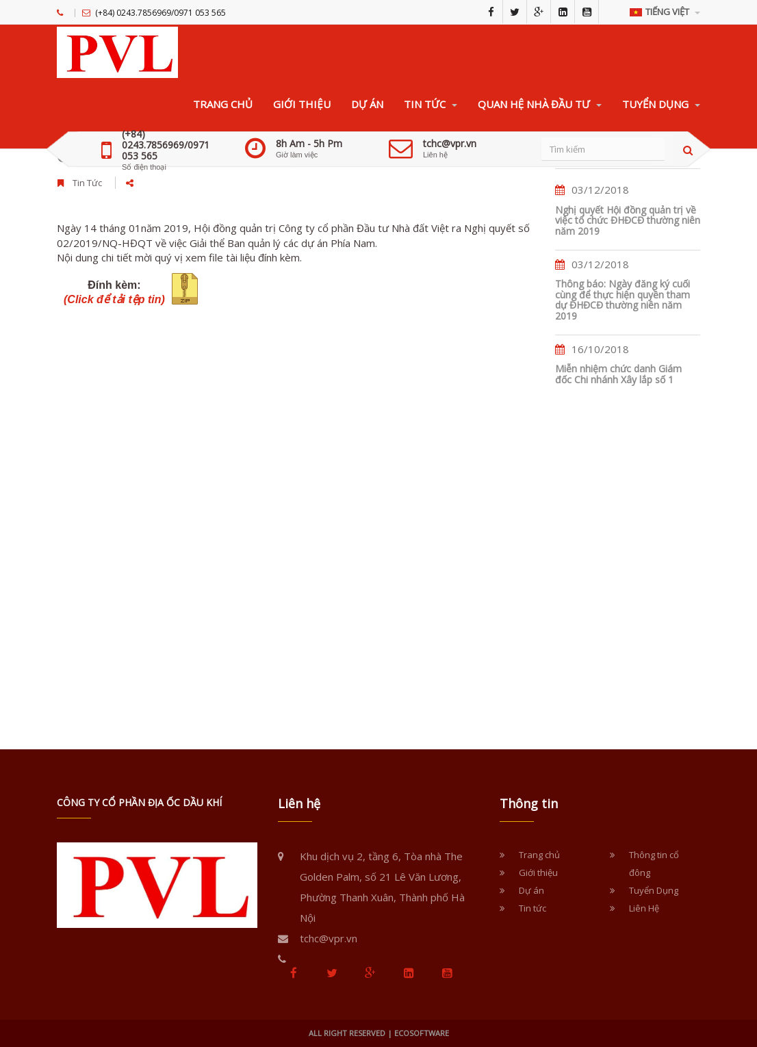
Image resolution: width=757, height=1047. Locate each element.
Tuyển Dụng (653, 890)
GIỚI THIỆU (301, 104)
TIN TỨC (430, 104)
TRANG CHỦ (223, 104)
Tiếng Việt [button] (665, 11)
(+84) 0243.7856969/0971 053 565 (165, 145)
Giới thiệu (538, 872)
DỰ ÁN (367, 104)
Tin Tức (87, 183)
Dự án (531, 890)
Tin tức (532, 908)
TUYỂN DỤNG (661, 104)
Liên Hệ (644, 908)
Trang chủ (539, 855)
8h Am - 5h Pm (309, 143)
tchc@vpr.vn (449, 143)
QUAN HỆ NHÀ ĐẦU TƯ (540, 104)
